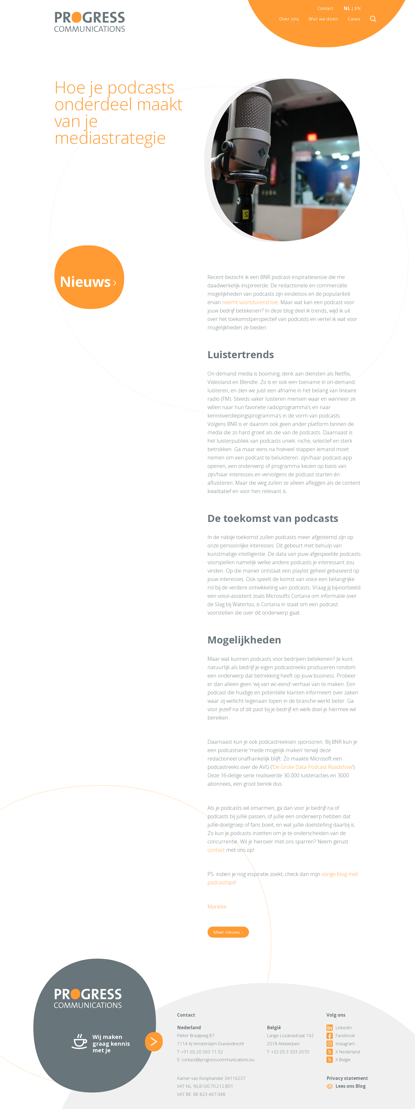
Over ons (289, 19)
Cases (354, 19)
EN (358, 8)
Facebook (340, 1035)
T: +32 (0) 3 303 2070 (288, 1052)
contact (216, 849)
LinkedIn (339, 1027)
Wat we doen (323, 19)
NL (347, 8)
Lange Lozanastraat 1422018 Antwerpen (290, 1039)
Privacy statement (347, 1078)
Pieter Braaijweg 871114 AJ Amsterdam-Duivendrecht (210, 1039)
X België (338, 1059)
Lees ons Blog (346, 1086)
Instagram (340, 1043)
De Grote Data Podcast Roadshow (312, 766)
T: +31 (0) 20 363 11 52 (200, 1052)
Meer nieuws (228, 932)
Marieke (217, 906)
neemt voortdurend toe (250, 302)
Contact (325, 8)
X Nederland (343, 1051)
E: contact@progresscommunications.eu (216, 1060)
